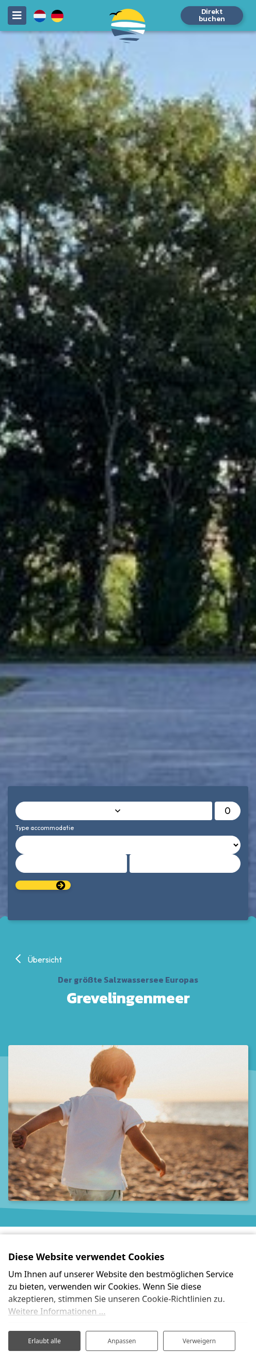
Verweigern (199, 1341)
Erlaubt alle (44, 1341)
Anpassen (122, 1341)
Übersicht (44, 959)
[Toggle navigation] (17, 15)
